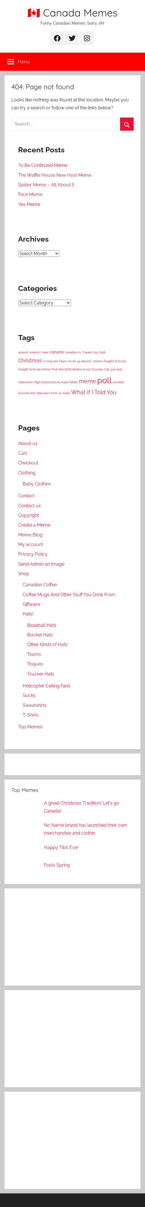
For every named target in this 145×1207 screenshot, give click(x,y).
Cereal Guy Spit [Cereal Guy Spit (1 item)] (93, 352)
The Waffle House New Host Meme (54, 175)
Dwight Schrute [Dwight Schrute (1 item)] (115, 361)
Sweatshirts (35, 705)
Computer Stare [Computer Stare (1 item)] (55, 361)
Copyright (28, 515)
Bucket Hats (40, 634)
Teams (34, 654)
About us (27, 443)
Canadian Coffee (40, 584)
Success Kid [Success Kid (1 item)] (26, 393)
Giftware (31, 604)
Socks (29, 695)
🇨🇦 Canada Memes (72, 12)
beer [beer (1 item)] (45, 352)
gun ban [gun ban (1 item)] (116, 369)
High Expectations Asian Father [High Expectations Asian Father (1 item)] (56, 382)
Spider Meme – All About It (46, 184)
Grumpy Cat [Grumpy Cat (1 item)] (100, 369)
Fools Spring (57, 865)
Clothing (26, 472)
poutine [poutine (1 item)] (118, 382)
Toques (35, 664)
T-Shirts (31, 715)
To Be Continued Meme (42, 165)
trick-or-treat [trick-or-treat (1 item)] (60, 393)
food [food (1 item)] (86, 369)
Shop (23, 573)
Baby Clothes (37, 484)
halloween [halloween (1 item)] (25, 382)
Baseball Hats (41, 625)
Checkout (28, 463)
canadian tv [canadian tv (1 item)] (73, 352)
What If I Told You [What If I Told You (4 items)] (93, 392)
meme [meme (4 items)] (87, 381)
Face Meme (30, 194)
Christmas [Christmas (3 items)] (30, 360)
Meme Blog (30, 535)
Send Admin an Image (41, 564)
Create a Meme (34, 525)
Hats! (28, 614)
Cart (22, 453)
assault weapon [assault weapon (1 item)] (29, 352)
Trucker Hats (40, 674)
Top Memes (30, 727)
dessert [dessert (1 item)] (86, 361)
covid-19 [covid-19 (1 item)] (74, 361)
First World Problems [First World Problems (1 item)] (67, 369)
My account (30, 544)
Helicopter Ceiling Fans (46, 685)
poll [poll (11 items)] (104, 380)
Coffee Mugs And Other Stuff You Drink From (69, 594)
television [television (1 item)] (43, 393)
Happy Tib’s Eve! (61, 847)
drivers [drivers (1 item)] (98, 361)
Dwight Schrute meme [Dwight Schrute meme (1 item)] (34, 369)
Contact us (29, 505)
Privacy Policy (33, 554)
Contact (26, 495)
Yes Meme (29, 204)
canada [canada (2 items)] (57, 352)
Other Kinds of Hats (47, 644)
